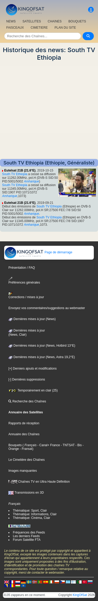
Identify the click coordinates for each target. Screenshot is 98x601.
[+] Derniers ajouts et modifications (32, 368)
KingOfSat (80, 595)
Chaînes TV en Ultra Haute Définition (39, 481)
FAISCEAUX (15, 27)
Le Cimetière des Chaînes (26, 460)
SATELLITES (31, 21)
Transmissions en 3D (26, 492)
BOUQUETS (77, 21)
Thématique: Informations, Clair (34, 514)
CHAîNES (54, 21)
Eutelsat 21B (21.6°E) (20, 170)
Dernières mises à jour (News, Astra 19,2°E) (41, 357)
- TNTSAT (67, 445)
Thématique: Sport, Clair (30, 510)
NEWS (11, 21)
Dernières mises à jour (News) (32, 319)
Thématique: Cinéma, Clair (31, 518)
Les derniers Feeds (26, 536)
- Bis (78, 445)
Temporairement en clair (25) (33, 390)
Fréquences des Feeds (29, 532)
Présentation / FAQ (21, 267)
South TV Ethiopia (14, 174)
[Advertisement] (49, 110)
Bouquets (15, 445)
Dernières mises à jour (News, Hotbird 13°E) (41, 345)
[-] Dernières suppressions (26, 379)
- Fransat (25, 449)
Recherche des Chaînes (27, 401)
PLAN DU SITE (65, 27)
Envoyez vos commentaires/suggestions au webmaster (46, 308)
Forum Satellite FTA (27, 540)
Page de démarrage (38, 252)
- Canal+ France (48, 445)
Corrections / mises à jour (26, 295)
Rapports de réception (23, 423)
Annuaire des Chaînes (23, 434)
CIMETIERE (39, 27)
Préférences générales (24, 280)
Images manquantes (22, 471)
